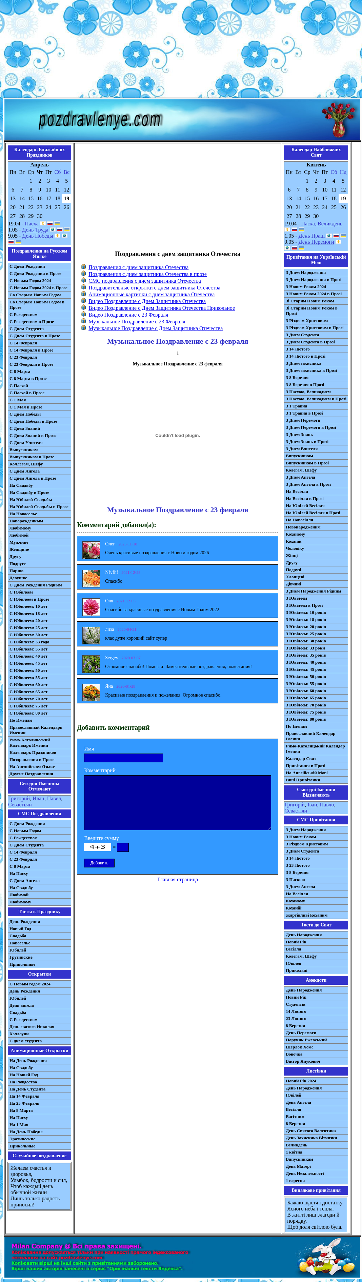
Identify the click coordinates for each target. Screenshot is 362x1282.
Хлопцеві (295, 576)
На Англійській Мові (307, 772)
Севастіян (295, 811)
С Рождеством (23, 314)
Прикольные (22, 964)
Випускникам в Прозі (307, 462)
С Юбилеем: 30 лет (28, 634)
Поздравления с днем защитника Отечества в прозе (147, 274)
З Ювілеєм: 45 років (306, 669)
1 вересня (295, 1180)
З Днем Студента (302, 334)
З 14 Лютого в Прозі (305, 356)
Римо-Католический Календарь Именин (29, 742)
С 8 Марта (19, 371)
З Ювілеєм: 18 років (306, 619)
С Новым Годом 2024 (30, 280)
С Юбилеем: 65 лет (28, 691)
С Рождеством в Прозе (31, 321)
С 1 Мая (17, 399)
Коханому (295, 534)
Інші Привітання (303, 779)
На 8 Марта (21, 1110)
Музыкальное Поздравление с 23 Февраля (136, 321)
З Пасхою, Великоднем (308, 391)
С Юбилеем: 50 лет (28, 670)
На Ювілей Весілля (305, 505)
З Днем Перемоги (303, 420)
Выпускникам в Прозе (31, 456)
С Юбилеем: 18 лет (28, 613)
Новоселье (19, 942)
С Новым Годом (25, 830)
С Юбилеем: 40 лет (28, 656)
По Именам (20, 720)
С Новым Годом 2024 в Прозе (38, 287)
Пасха (31, 223)
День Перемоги (316, 242)
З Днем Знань (299, 434)
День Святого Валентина (311, 1130)
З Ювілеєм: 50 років (306, 676)
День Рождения (24, 921)
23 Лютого (296, 1018)
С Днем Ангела (24, 471)
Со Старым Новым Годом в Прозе (36, 304)
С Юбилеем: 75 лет (28, 705)
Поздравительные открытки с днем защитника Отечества (154, 288)
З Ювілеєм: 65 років (306, 697)
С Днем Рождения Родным (35, 584)
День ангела (21, 1005)
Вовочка (294, 1054)
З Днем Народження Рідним (313, 591)
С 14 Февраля (23, 342)
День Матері (298, 1166)
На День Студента (27, 1088)
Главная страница (177, 879)
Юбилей (17, 950)
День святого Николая (31, 1026)
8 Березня (295, 1025)
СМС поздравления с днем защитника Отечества (144, 281)
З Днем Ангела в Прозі (308, 484)
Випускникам (299, 455)
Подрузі (293, 569)
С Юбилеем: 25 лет (28, 627)
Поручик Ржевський (306, 1039)
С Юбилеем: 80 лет (28, 713)
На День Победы (26, 1131)
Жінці (292, 555)
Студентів (295, 1004)
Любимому (20, 527)
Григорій (294, 804)
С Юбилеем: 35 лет (28, 649)
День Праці (312, 236)
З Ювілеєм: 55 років (306, 683)
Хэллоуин (19, 1033)
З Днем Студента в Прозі (310, 341)
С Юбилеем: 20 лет (28, 620)
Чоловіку (295, 548)
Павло (327, 804)
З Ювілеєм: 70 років (306, 704)
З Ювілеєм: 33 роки (305, 647)
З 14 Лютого (298, 349)
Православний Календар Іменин (310, 736)
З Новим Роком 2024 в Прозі (314, 293)
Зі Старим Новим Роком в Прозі (312, 310)
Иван (38, 798)
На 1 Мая (18, 1124)
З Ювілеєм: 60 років (306, 690)
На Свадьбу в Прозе (29, 492)
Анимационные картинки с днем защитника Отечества (151, 294)
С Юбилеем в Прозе (29, 599)
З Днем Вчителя (302, 448)
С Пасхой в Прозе (26, 392)
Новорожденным (26, 520)
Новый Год (20, 928)
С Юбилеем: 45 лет (28, 663)
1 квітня (294, 1152)
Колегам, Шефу (301, 470)
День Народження (304, 934)
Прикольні (296, 970)
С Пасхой (18, 385)
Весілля (293, 949)
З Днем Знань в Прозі (307, 441)
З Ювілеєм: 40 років (306, 662)
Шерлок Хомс (299, 1046)
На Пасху (18, 873)
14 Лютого (296, 1011)
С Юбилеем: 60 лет (28, 684)
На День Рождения (28, 1060)
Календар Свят (301, 758)
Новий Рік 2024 (301, 1080)
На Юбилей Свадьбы (30, 499)
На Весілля (297, 491)
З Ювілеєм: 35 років (306, 655)
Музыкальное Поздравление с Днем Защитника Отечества (155, 328)
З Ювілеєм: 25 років (306, 633)
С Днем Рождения (27, 266)
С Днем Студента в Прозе (34, 335)
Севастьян (20, 804)
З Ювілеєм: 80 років (306, 719)
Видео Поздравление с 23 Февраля (128, 315)
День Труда (35, 230)
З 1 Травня (296, 405)
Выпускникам (23, 449)
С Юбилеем (21, 592)
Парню (16, 570)
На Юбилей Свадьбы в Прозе (38, 506)
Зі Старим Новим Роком (310, 300)
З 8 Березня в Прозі (305, 384)
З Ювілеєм (296, 598)
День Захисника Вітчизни (311, 1137)
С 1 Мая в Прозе (25, 406)
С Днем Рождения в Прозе (35, 273)
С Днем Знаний (24, 428)
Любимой (18, 535)
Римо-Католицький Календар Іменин (315, 748)
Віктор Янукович (303, 1061)
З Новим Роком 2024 (306, 286)
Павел (54, 798)
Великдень (296, 1144)
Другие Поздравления (31, 773)
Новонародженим (303, 526)
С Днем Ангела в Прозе (32, 478)
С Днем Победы (25, 414)
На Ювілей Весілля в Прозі (313, 512)
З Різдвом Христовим (307, 320)
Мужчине (18, 542)
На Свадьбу (21, 485)
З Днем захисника (303, 363)
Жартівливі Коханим (306, 915)
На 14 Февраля (24, 1096)
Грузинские (21, 957)
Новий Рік (296, 941)
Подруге (17, 563)
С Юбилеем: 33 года (29, 641)
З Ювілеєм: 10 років (306, 612)
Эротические (22, 1138)
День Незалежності (305, 1173)
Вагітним (295, 1116)
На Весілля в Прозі (305, 498)
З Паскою (295, 879)
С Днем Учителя (26, 442)
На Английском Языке (32, 766)
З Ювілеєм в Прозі (304, 605)
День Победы (37, 236)
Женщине (19, 549)
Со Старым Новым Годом (35, 294)
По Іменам (296, 726)
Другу (15, 556)
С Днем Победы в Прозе (33, 421)
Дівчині (293, 583)
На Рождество (23, 1081)
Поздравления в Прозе (31, 759)
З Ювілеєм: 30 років (306, 640)
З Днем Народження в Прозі (313, 279)
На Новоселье (23, 513)
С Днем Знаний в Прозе (33, 435)
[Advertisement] (181, 50)
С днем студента (25, 1040)
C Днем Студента (26, 844)
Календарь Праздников (32, 752)
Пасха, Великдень (322, 223)
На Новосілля (299, 519)
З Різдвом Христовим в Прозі (314, 327)
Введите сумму (101, 838)
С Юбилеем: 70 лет (28, 698)
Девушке (18, 577)
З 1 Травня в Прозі (304, 413)
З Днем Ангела (300, 477)
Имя (89, 749)
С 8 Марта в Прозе (28, 378)
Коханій (293, 541)
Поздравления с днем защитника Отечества (138, 267)
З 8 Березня (297, 377)
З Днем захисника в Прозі (311, 370)
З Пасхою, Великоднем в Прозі (316, 398)
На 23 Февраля (24, 1103)
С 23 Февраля (23, 357)
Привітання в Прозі (305, 765)
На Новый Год (23, 1074)
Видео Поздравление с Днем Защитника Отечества (147, 301)
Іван (312, 804)
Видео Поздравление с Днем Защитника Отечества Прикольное (161, 308)
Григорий (19, 798)
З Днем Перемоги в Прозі (311, 427)
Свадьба (17, 935)
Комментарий (100, 770)
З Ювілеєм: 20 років (306, 626)
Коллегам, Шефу (26, 463)
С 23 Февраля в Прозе (31, 364)
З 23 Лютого (298, 865)
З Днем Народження (306, 272)
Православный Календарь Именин (35, 730)
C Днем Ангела (24, 880)
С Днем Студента (26, 328)
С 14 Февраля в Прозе (31, 350)
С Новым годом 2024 (30, 983)
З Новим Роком (301, 836)
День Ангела (298, 1102)
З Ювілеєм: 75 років (306, 712)
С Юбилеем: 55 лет (28, 677)
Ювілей (293, 963)
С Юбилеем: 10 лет (28, 606)
